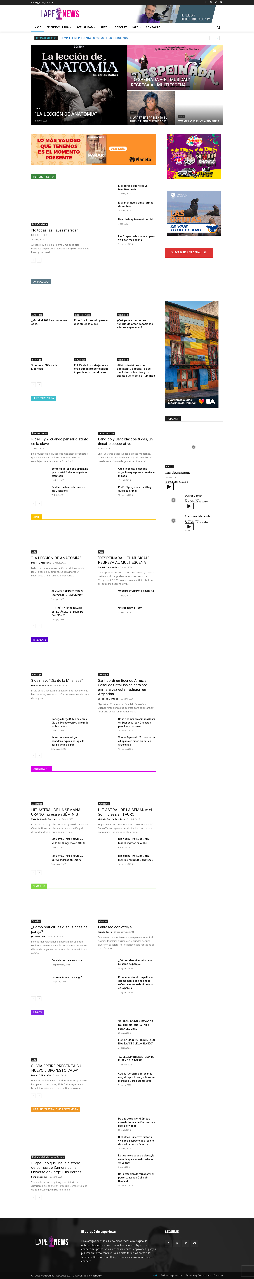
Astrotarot (37, 804)
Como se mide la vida (197, 516)
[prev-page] (33, 260)
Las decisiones (177, 472)
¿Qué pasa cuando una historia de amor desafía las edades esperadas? (135, 324)
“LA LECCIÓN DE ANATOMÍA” (56, 558)
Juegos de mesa (82, 315)
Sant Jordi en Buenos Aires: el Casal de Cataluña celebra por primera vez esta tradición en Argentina (123, 687)
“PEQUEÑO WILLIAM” (130, 608)
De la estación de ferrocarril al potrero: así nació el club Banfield (136, 1178)
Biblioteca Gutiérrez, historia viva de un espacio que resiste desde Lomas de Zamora (136, 1141)
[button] (218, 27)
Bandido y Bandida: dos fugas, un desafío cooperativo (125, 441)
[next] (217, 38)
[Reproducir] (169, 486)
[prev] (211, 38)
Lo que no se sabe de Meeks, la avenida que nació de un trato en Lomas (136, 1159)
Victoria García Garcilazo (44, 819)
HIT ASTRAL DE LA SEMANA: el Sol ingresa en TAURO (125, 812)
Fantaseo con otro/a (115, 927)
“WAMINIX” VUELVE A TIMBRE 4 (136, 591)
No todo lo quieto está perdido (136, 219)
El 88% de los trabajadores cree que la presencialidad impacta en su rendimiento (91, 369)
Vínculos (36, 921)
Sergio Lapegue (39, 1177)
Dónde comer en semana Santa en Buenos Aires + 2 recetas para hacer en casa (136, 723)
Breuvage (36, 360)
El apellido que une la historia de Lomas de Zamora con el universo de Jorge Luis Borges (56, 1167)
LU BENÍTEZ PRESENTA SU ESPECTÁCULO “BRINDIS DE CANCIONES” (67, 612)
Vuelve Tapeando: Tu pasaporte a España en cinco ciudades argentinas (136, 741)
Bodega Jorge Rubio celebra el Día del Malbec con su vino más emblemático (69, 723)
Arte (38, 108)
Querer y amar (193, 495)
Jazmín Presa (38, 936)
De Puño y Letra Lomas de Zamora (48, 1157)
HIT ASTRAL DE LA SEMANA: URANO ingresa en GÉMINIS (56, 812)
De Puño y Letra (39, 224)
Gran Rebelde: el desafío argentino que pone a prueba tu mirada (136, 472)
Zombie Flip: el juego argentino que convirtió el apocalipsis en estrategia (69, 472)
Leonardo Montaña (41, 685)
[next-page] (39, 260)
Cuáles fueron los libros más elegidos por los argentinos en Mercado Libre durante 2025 (136, 1077)
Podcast (169, 466)
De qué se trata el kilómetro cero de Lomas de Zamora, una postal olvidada (136, 1122)
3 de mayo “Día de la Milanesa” (57, 680)
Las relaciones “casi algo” (67, 977)
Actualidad (37, 315)
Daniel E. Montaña (41, 562)
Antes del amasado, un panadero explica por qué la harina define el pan (67, 741)
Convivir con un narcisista (66, 960)
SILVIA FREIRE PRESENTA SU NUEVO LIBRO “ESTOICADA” (56, 1068)
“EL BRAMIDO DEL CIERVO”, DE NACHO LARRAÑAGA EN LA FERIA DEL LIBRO (135, 1025)
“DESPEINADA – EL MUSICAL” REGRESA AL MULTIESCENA (95, 38)
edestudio (96, 1275)
